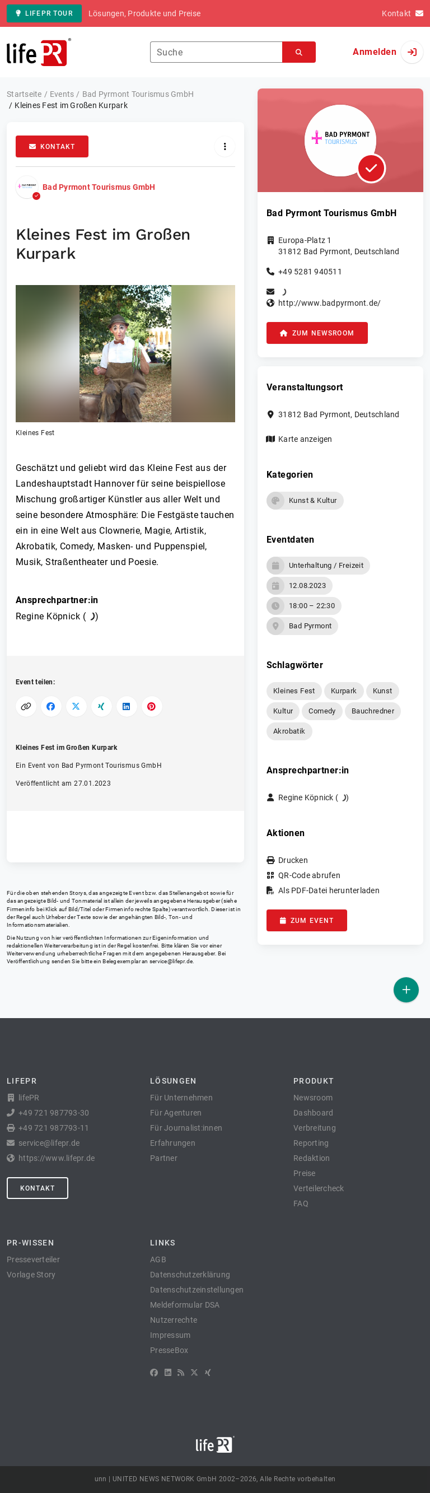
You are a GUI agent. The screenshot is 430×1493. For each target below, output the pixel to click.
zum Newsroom (317, 333)
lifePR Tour (44, 13)
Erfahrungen (172, 1143)
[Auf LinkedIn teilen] (126, 706)
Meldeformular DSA (184, 1304)
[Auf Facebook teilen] (51, 706)
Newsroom (313, 1097)
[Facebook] (154, 1372)
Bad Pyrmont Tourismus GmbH (99, 187)
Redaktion (311, 1158)
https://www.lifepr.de (56, 1158)
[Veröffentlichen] (406, 989)
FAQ (301, 1203)
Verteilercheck (318, 1188)
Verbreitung (314, 1127)
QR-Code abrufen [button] (309, 875)
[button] (125, 361)
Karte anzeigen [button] (305, 439)
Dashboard (313, 1112)
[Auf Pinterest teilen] (152, 706)
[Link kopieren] (26, 706)
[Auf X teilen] (76, 706)
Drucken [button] (293, 860)
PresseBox (169, 1350)
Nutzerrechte (173, 1319)
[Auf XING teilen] (101, 706)
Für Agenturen (176, 1112)
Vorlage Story (31, 1274)
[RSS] (180, 1372)
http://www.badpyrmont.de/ (329, 302)
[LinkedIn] (168, 1372)
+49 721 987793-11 (53, 1127)
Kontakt (52, 147)
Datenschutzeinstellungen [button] (197, 1289)
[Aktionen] (224, 146)
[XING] (208, 1372)
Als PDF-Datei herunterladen (329, 890)
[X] (194, 1372)
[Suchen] (299, 52)
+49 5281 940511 (310, 271)
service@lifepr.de (171, 961)
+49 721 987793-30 (53, 1112)
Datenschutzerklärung (190, 1274)
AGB (158, 1259)
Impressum (170, 1335)
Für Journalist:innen (186, 1127)
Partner (163, 1158)
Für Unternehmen (181, 1097)
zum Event (307, 921)
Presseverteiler (33, 1259)
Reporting (311, 1143)
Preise (304, 1173)
